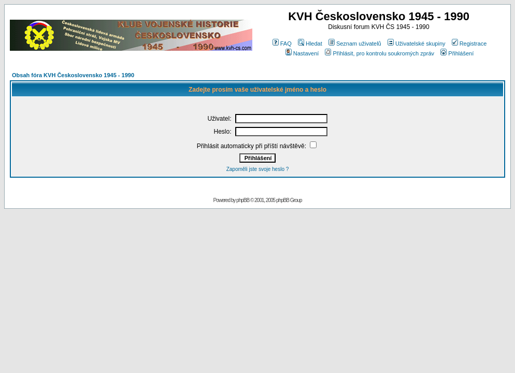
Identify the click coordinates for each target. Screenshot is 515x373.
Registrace (469, 43)
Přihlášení (457, 53)
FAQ (282, 43)
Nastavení (302, 53)
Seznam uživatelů (354, 43)
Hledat (310, 43)
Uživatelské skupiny (417, 43)
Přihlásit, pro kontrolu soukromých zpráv (379, 53)
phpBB (242, 200)
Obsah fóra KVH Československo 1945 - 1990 (73, 75)
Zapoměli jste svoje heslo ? (257, 169)
